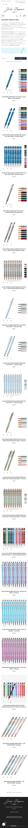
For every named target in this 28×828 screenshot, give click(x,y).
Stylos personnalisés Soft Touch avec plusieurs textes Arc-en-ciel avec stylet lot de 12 (14, 706)
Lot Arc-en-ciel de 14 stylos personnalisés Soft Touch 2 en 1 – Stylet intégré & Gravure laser (14, 554)
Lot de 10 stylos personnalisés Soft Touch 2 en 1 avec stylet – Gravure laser (14, 173)
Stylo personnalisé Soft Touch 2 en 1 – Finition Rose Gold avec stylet (14, 211)
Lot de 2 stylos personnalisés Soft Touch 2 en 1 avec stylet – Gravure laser (14, 135)
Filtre (20, 58)
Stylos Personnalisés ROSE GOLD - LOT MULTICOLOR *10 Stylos (14, 744)
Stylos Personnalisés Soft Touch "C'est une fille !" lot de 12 (14, 668)
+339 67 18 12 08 (14, 812)
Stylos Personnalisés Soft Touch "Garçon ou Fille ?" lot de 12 (14, 592)
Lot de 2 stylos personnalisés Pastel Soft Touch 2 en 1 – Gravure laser (14, 364)
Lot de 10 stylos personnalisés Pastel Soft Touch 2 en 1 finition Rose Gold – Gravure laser (14, 516)
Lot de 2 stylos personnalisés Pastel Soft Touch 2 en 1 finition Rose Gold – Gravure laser (14, 478)
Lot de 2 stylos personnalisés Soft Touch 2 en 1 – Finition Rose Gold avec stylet (14, 250)
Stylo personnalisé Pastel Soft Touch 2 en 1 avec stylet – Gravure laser (14, 326)
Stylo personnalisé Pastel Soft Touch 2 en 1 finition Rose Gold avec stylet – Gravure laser (14, 440)
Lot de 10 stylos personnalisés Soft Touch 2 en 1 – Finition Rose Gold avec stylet (14, 288)
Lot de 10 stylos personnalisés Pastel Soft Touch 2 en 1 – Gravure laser (14, 402)
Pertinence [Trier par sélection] (7, 58)
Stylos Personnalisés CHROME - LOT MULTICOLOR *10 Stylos (14, 782)
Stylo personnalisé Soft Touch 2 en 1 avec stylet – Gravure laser (14, 97)
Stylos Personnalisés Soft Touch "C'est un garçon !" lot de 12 (14, 630)
